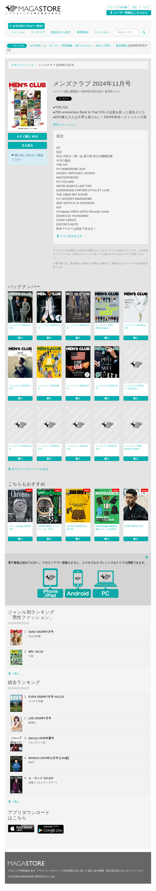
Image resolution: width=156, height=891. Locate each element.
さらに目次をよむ (69, 236)
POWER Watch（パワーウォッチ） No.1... (49, 527)
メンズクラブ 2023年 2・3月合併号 (134, 387)
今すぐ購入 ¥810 (27, 136)
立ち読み (27, 145)
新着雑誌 (82, 32)
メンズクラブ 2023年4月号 (106, 387)
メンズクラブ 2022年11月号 (77, 447)
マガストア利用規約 (19, 870)
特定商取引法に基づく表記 (77, 870)
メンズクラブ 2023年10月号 (19, 387)
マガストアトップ (22, 65)
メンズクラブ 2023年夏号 (48, 387)
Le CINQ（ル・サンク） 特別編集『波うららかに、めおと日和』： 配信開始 (79, 45)
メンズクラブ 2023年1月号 (20, 447)
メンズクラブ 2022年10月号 (106, 447)
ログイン (112, 7)
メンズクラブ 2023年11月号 (135, 326)
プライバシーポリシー (49, 870)
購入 (20, 337)
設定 (134, 7)
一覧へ (14, 673)
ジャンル (18, 32)
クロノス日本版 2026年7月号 (20, 527)
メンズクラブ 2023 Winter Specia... (104, 326)
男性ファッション (64, 124)
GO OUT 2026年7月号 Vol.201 (77, 527)
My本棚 (123, 7)
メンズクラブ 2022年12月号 (48, 447)
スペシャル (101, 32)
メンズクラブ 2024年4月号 (78, 326)
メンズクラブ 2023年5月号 (78, 387)
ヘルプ (145, 7)
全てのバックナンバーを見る (28, 469)
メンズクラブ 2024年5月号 (49, 326)
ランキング (38, 32)
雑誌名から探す (61, 32)
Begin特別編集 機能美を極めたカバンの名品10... (106, 527)
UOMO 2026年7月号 (134, 526)
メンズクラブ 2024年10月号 (19, 326)
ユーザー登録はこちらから (129, 12)
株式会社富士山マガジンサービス (124, 870)
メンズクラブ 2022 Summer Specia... (133, 447)
